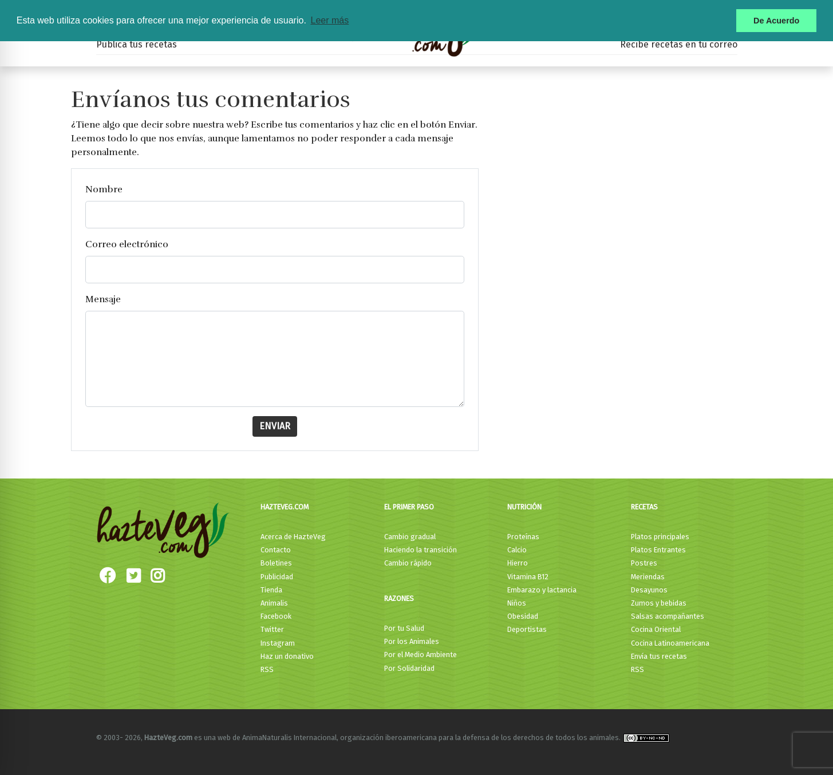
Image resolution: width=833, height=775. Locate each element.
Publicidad (276, 576)
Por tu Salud (404, 628)
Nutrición (524, 507)
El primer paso (409, 507)
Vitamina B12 (527, 576)
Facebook (275, 616)
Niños (516, 603)
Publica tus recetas (136, 44)
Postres (644, 563)
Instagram (277, 643)
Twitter (272, 629)
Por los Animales (411, 641)
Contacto (275, 549)
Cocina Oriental (656, 629)
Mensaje (103, 299)
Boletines (276, 563)
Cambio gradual (410, 536)
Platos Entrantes (658, 549)
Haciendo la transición (420, 549)
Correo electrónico (126, 244)
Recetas (644, 507)
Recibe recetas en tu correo (678, 44)
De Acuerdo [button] (776, 20)
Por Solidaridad (409, 668)
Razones (399, 598)
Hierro (517, 563)
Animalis (274, 603)
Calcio (517, 549)
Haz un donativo (287, 656)
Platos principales (660, 536)
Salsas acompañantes (667, 616)
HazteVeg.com (284, 507)
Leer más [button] (329, 20)
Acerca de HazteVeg (293, 536)
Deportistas (527, 629)
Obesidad (522, 616)
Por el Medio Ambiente (420, 654)
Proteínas (523, 536)
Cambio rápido (408, 563)
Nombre (104, 189)
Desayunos (649, 590)
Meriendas (648, 576)
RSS (267, 669)
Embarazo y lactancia (542, 590)
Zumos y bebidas (658, 603)
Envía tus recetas (659, 656)
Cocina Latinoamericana (670, 643)
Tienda (271, 590)
